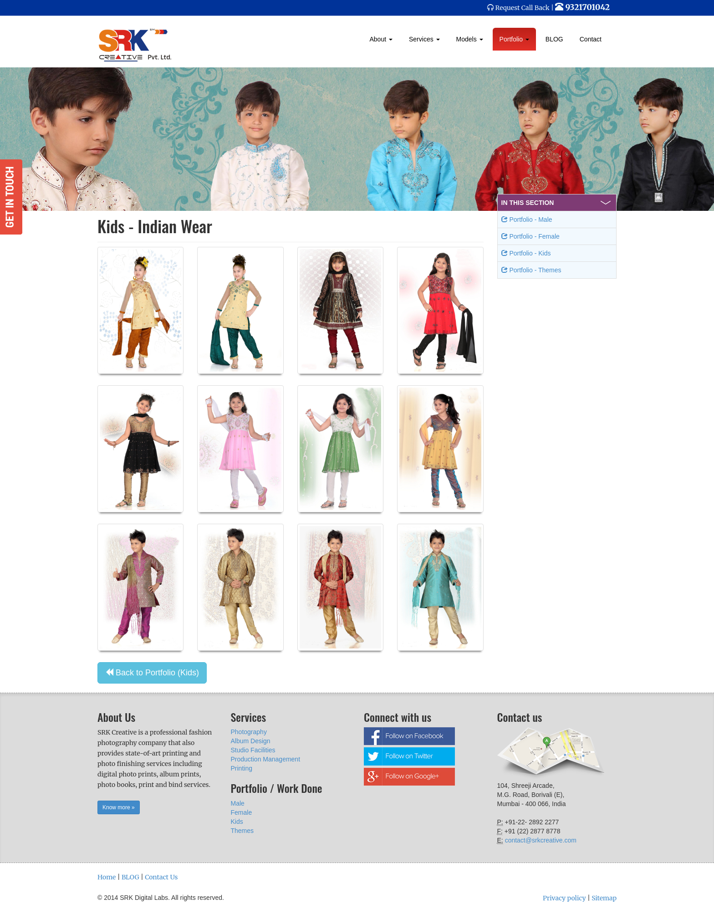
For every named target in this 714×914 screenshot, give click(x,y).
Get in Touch (11, 197)
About (381, 39)
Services (424, 39)
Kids (237, 821)
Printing (241, 768)
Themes (242, 830)
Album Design (250, 741)
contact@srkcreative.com (540, 840)
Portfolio (514, 39)
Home (106, 877)
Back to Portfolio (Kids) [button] (152, 672)
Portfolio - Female (530, 236)
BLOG (554, 39)
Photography (249, 731)
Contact (591, 39)
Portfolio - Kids (526, 253)
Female (241, 812)
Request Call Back (522, 8)
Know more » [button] (118, 807)
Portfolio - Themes (531, 270)
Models (469, 39)
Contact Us (161, 877)
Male (238, 803)
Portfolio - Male (526, 219)
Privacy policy (564, 898)
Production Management (266, 759)
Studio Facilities (253, 750)
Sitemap (604, 898)
